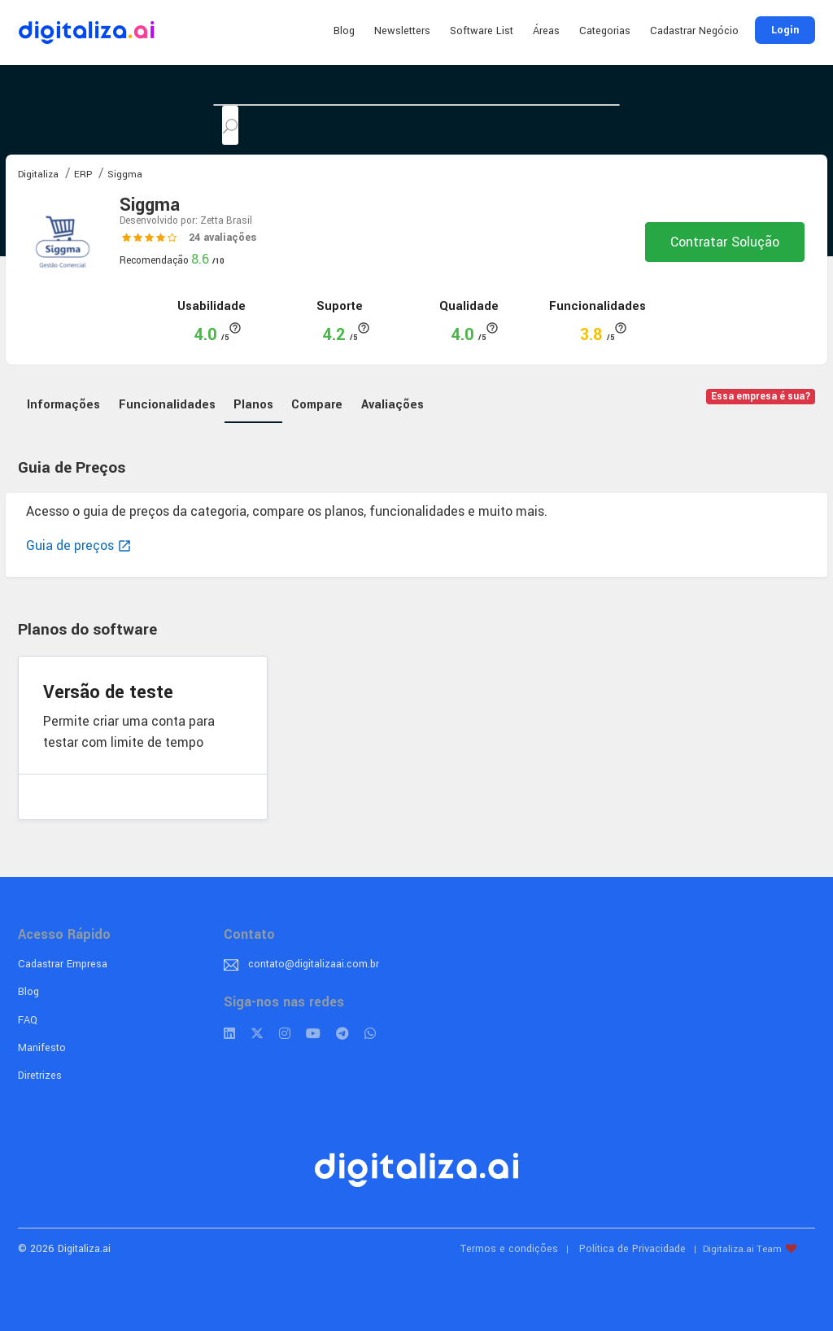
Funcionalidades (167, 404)
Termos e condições (509, 1249)
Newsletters (402, 31)
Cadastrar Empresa (62, 964)
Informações (63, 404)
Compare (316, 404)
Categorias (604, 31)
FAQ (27, 1020)
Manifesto (42, 1048)
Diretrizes (40, 1075)
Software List (481, 31)
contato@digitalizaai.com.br (313, 964)
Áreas (546, 31)
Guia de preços (79, 545)
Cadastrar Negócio (694, 31)
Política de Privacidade (632, 1249)
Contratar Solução (724, 242)
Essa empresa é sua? (761, 397)
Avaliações (392, 404)
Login (785, 30)
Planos (253, 404)
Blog (344, 31)
